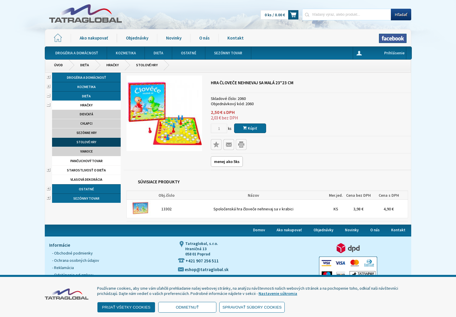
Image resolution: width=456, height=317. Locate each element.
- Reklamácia (63, 267)
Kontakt (235, 38)
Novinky (173, 38)
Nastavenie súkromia (278, 293)
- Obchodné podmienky (72, 253)
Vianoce (86, 151)
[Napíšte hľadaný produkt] (346, 14)
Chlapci (86, 123)
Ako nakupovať (94, 38)
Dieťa (84, 65)
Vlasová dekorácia (86, 179)
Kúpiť (250, 128)
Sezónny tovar (86, 198)
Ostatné (86, 189)
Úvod (58, 65)
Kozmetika (86, 87)
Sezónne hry (86, 133)
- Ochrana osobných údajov (75, 260)
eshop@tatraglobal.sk (203, 269)
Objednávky (137, 38)
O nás (204, 38)
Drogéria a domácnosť (86, 77)
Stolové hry (147, 65)
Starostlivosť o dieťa (86, 170)
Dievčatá (86, 114)
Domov (259, 230)
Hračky (112, 65)
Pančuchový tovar (86, 161)
